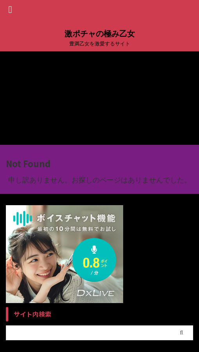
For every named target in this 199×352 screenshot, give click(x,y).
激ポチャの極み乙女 (100, 33)
